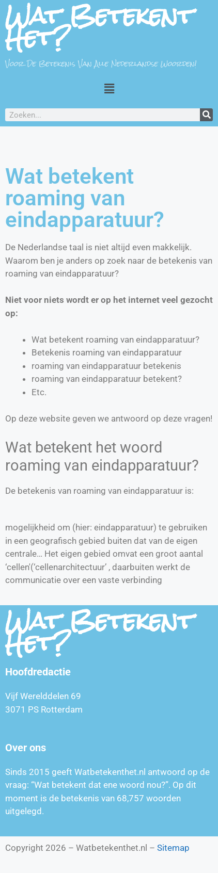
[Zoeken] (206, 114)
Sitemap (173, 848)
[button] (109, 88)
